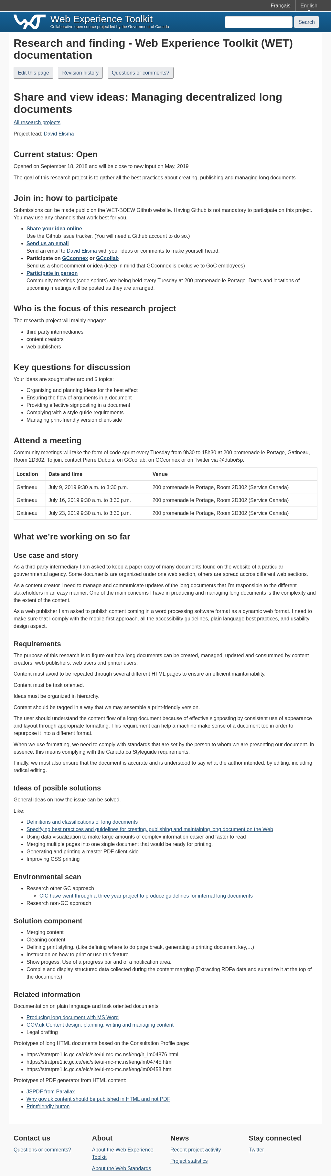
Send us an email (48, 243)
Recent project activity (195, 1149)
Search (306, 22)
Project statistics (189, 1161)
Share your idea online (54, 228)
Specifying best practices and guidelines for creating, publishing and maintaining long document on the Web (150, 829)
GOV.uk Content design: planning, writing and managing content (100, 1025)
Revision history (80, 72)
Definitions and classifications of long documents (82, 822)
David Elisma (59, 133)
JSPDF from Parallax (51, 1091)
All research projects (37, 122)
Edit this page (33, 72)
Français (280, 5)
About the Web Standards (121, 1168)
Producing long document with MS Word (73, 1017)
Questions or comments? (140, 72)
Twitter (256, 1149)
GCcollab (107, 258)
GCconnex (75, 258)
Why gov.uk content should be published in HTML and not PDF (98, 1099)
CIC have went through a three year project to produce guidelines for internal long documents (146, 896)
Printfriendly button (48, 1106)
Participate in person (52, 273)
